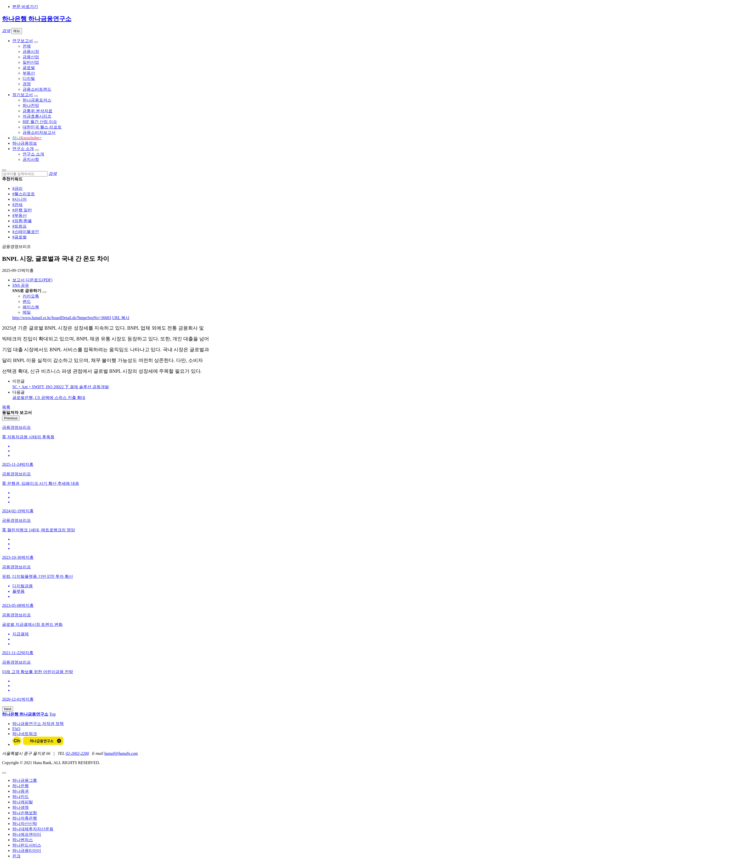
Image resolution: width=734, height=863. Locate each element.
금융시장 (31, 51)
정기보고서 (22, 94)
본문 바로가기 (25, 6)
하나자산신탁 (24, 823)
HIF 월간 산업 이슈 (40, 121)
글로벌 (29, 68)
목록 (6, 407)
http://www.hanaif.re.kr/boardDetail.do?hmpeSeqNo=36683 (61, 317)
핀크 (16, 856)
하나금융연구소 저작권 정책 (38, 723)
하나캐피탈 (22, 802)
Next (7, 709)
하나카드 (20, 796)
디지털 (29, 78)
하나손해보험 (24, 813)
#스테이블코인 (25, 231)
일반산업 (31, 62)
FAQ (16, 729)
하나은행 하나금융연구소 (36, 18)
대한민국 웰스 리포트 (42, 127)
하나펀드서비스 (26, 845)
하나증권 (20, 791)
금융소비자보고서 (39, 132)
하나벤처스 (22, 840)
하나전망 (31, 105)
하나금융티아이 (26, 850)
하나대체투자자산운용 (32, 829)
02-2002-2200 (77, 753)
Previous (10, 418)
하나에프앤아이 (26, 834)
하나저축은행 (24, 818)
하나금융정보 (24, 143)
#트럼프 (19, 226)
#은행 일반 (22, 210)
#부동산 (19, 215)
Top (52, 714)
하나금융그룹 (24, 780)
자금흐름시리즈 (37, 116)
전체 (27, 46)
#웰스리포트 (23, 194)
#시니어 (19, 199)
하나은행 (20, 786)
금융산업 (31, 57)
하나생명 (20, 807)
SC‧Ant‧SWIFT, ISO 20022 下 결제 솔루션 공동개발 (60, 387)
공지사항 (31, 159)
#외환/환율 (22, 221)
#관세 (17, 204)
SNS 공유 (20, 285)
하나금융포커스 (37, 100)
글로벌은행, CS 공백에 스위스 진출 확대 (48, 397)
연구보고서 (22, 41)
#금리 (17, 188)
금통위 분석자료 (37, 111)
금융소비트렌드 (37, 89)
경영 (27, 84)
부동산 (29, 73)
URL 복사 (120, 317)
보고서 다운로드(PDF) (32, 280)
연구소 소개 (23, 148)
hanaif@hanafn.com (121, 753)
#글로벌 (19, 237)
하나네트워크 (24, 733)
